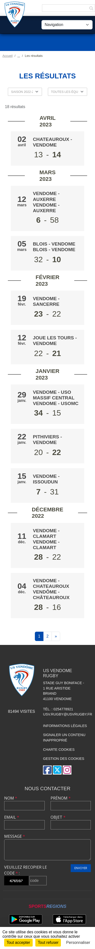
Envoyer (80, 868)
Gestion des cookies (63, 759)
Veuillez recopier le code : (25, 870)
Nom (10, 798)
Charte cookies (58, 750)
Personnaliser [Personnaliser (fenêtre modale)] (78, 942)
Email (11, 817)
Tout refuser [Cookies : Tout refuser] (48, 942)
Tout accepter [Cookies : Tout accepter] (18, 942)
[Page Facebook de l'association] (47, 770)
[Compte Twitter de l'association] (57, 770)
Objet (58, 817)
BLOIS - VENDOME (54, 243)
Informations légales (65, 726)
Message (14, 836)
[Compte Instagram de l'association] (67, 770)
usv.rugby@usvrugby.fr (67, 714)
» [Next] (56, 636)
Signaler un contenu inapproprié (64, 737)
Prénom (61, 798)
